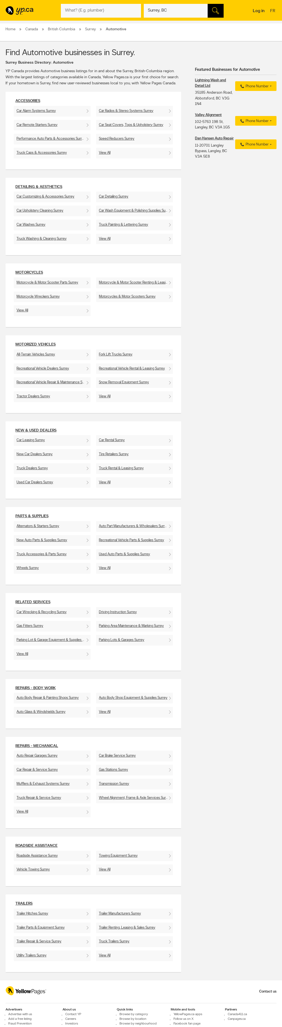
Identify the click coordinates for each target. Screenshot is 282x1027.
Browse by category (134, 1014)
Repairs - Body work (35, 688)
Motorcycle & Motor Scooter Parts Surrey (47, 282)
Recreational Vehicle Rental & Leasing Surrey (132, 368)
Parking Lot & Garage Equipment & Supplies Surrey (54, 640)
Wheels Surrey (28, 568)
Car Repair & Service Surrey (37, 770)
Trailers (23, 904)
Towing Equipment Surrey (118, 856)
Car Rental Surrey (112, 440)
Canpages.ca (237, 1019)
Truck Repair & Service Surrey (39, 798)
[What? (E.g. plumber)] (101, 11)
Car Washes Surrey (31, 225)
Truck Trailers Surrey (114, 941)
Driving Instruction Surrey (118, 612)
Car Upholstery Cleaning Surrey (40, 210)
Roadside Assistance (36, 846)
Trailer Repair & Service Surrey (39, 941)
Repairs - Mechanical (36, 746)
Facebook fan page (186, 1023)
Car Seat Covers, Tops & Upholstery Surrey (131, 125)
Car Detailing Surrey (113, 196)
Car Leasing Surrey (31, 440)
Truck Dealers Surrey (32, 468)
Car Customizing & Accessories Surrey (45, 196)
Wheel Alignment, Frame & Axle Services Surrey (135, 798)
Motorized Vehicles (35, 345)
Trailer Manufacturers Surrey (120, 913)
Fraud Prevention (20, 1023)
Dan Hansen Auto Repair (214, 138)
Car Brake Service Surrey (117, 756)
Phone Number (254, 86)
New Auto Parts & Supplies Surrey (42, 540)
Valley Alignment (208, 115)
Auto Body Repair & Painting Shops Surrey (48, 698)
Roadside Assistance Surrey (37, 856)
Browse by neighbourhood (138, 1023)
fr (273, 11)
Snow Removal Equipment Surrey (124, 382)
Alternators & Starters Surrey (38, 526)
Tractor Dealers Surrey (33, 396)
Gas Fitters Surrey (30, 626)
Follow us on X (183, 1019)
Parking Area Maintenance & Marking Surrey (131, 626)
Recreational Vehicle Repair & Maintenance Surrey (53, 382)
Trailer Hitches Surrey (32, 913)
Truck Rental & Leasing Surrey (121, 468)
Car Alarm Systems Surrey (36, 111)
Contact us (267, 991)
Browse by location (133, 1019)
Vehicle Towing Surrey (33, 869)
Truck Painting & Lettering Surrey (123, 225)
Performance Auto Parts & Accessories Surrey (51, 139)
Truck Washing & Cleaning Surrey (42, 239)
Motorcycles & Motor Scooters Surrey (127, 296)
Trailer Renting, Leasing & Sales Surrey (127, 927)
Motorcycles (29, 273)
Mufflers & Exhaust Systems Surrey (43, 784)
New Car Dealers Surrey (35, 454)
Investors (71, 1023)
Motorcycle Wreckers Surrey (38, 296)
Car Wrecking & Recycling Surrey (42, 612)
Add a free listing (20, 1019)
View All (104, 153)
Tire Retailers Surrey (114, 454)
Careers (70, 1019)
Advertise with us (20, 1014)
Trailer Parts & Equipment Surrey (41, 927)
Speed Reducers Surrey (116, 139)
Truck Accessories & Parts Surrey (42, 554)
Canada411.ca (237, 1014)
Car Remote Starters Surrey (37, 125)
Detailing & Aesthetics (38, 187)
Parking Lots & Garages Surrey (121, 640)
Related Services (32, 602)
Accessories (27, 101)
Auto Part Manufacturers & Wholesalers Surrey (134, 526)
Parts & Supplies (31, 516)
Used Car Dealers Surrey (35, 482)
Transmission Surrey (114, 784)
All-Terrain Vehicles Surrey (36, 354)
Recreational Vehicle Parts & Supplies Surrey (131, 540)
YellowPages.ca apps (187, 1014)
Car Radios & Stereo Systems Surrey (126, 111)
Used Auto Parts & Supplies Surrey (124, 554)
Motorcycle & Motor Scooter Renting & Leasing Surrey (136, 282)
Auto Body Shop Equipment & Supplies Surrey (133, 698)
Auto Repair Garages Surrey (37, 756)
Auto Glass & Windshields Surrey (41, 712)
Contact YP (73, 1014)
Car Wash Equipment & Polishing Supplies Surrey (135, 210)
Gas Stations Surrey (113, 770)
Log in (259, 11)
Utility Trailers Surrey (32, 955)
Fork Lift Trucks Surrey (115, 354)
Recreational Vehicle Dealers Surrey (43, 368)
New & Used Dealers (35, 430)
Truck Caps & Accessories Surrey (42, 153)
